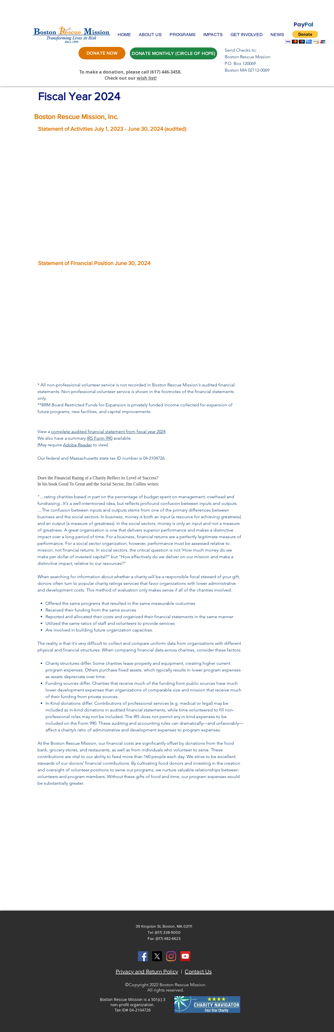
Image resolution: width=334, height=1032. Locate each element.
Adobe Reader (77, 444)
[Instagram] (171, 956)
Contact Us (198, 971)
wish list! (147, 78)
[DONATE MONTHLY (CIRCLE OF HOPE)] (173, 53)
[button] (150, 35)
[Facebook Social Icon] (143, 956)
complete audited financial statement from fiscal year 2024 (108, 431)
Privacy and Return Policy (147, 971)
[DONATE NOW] (102, 53)
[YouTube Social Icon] (185, 956)
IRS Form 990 (99, 438)
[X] (157, 956)
